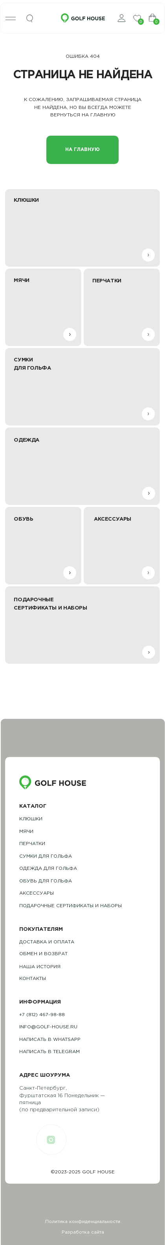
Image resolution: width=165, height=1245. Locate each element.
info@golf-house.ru (48, 1027)
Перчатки (32, 844)
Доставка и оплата (46, 942)
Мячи (26, 831)
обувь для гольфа (45, 881)
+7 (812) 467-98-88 (42, 1015)
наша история (39, 967)
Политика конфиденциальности (82, 1221)
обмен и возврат (43, 954)
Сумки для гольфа (45, 856)
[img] (30, 19)
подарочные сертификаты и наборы (70, 906)
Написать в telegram (49, 1052)
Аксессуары (36, 893)
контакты (32, 978)
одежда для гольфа (48, 868)
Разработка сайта (83, 1232)
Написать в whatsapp (50, 1039)
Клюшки (30, 819)
